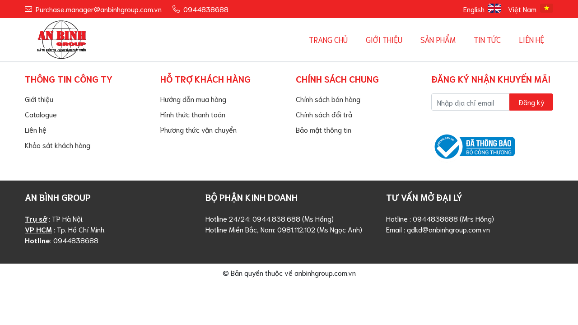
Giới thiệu (39, 98)
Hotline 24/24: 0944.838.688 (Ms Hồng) (269, 218)
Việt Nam (530, 9)
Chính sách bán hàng (328, 98)
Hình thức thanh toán (192, 114)
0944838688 (205, 9)
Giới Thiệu (384, 39)
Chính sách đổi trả (324, 114)
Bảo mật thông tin (323, 129)
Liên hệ (531, 39)
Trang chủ (328, 39)
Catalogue (41, 114)
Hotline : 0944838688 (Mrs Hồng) (440, 218)
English (482, 9)
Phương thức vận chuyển (198, 129)
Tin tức (487, 39)
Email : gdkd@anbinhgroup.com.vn (438, 229)
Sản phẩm (438, 39)
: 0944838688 (61, 240)
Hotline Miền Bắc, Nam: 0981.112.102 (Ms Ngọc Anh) (283, 229)
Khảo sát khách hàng (57, 144)
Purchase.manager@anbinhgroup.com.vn (99, 9)
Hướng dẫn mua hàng (193, 98)
